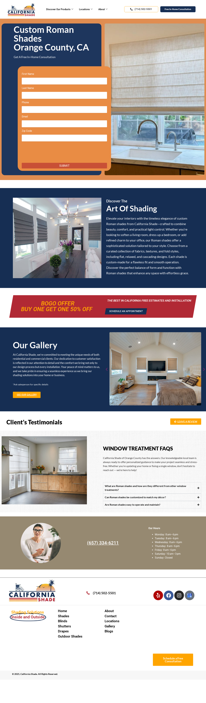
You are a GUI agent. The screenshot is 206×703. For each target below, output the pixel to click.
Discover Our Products (59, 9)
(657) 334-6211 (103, 543)
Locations (86, 9)
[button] (107, 369)
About (103, 9)
